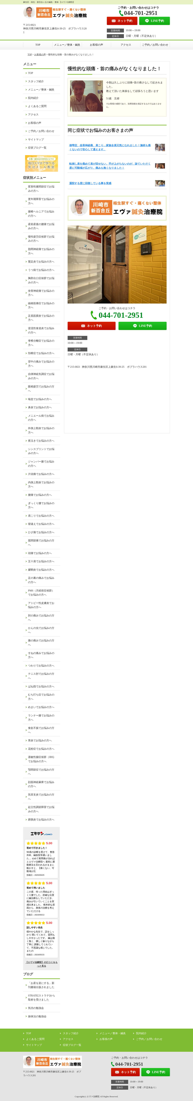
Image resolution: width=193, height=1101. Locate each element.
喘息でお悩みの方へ (40, 399)
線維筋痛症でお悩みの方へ (41, 305)
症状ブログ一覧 (37, 147)
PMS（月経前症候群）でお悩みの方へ (41, 592)
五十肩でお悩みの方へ (41, 561)
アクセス (126, 44)
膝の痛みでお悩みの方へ (41, 642)
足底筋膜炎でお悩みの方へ (41, 317)
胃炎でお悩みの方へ (40, 740)
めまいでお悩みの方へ (41, 707)
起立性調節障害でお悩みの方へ (41, 809)
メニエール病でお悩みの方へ (41, 417)
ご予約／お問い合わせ (155, 44)
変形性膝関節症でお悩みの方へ (41, 188)
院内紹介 (33, 98)
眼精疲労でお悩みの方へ (41, 388)
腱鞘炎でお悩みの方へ (41, 569)
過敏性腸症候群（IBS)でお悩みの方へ (41, 759)
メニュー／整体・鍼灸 (67, 44)
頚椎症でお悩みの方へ (41, 353)
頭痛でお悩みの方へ (40, 553)
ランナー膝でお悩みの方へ (41, 717)
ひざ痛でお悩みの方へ (41, 532)
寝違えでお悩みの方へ (41, 524)
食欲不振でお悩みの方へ (41, 730)
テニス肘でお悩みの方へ (41, 675)
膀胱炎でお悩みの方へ (41, 819)
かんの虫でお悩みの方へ (41, 630)
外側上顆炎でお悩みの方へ (41, 430)
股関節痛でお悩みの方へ (41, 542)
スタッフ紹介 (36, 81)
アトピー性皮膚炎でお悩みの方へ (41, 605)
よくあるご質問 (37, 106)
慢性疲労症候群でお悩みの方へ (41, 238)
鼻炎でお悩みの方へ (40, 407)
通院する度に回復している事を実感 (90, 183)
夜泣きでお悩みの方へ (41, 440)
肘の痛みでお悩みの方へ (41, 617)
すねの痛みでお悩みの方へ (41, 655)
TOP (37, 44)
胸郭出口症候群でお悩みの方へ (41, 280)
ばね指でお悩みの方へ (41, 686)
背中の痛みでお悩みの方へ (41, 363)
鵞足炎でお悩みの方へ (41, 261)
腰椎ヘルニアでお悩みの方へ (41, 213)
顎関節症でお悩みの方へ (41, 771)
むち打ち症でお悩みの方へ (41, 696)
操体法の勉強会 (37, 1016)
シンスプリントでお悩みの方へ (41, 451)
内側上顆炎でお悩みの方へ (41, 484)
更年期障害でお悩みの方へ (41, 201)
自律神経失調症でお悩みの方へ (41, 376)
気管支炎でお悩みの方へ (41, 796)
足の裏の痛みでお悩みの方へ (41, 580)
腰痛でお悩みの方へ (40, 494)
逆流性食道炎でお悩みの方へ (41, 330)
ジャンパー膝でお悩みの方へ (41, 463)
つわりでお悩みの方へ (41, 665)
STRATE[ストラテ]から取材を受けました (41, 997)
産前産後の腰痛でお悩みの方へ (41, 226)
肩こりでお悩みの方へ (41, 515)
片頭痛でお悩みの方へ (41, 474)
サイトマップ (36, 139)
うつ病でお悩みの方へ (41, 270)
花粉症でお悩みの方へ (41, 748)
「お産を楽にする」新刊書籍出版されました (41, 985)
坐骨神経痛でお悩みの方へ (41, 292)
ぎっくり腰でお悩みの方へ (41, 505)
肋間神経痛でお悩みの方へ (41, 251)
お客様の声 (96, 44)
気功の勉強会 (36, 1008)
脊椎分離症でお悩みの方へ (41, 342)
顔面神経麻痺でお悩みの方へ (41, 784)
